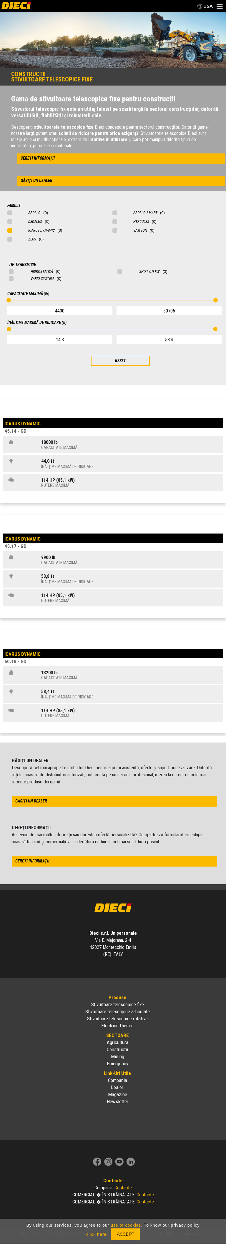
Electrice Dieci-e (117, 1026)
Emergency (117, 1063)
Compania (117, 1080)
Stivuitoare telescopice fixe (117, 1004)
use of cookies (126, 1225)
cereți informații (38, 158)
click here (96, 1234)
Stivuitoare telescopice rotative (117, 1018)
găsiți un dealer (36, 180)
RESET (120, 360)
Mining (117, 1056)
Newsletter (117, 1101)
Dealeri (117, 1087)
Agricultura (117, 1042)
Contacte (123, 1188)
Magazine (117, 1094)
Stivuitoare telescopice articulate (117, 1011)
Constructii (117, 1049)
